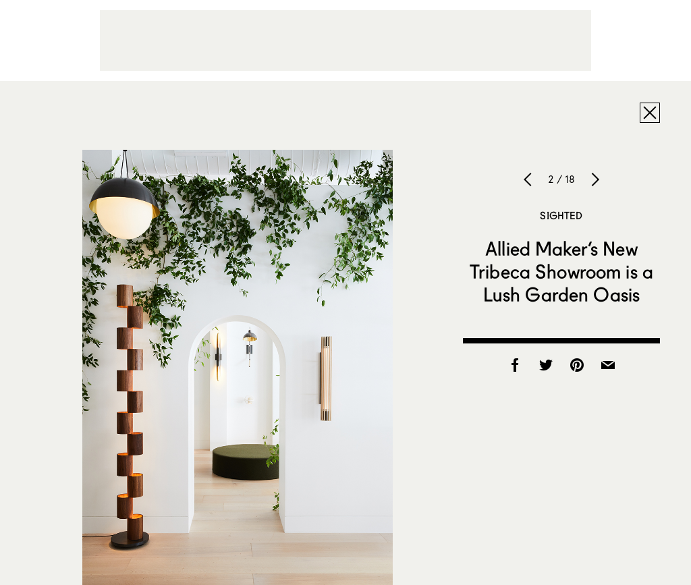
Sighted (561, 215)
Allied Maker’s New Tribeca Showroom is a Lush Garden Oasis (561, 271)
